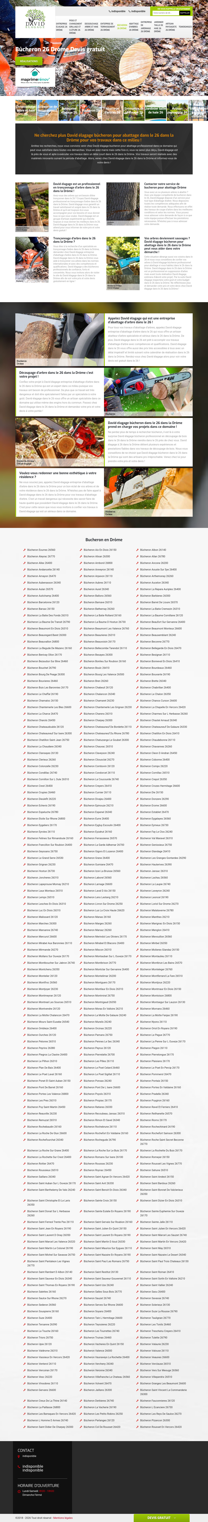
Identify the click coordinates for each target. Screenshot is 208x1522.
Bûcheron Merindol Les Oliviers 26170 (105, 936)
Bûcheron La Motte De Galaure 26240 (105, 1015)
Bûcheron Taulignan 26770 (155, 1317)
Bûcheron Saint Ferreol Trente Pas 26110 (50, 1222)
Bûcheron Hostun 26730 (41, 871)
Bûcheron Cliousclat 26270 (99, 759)
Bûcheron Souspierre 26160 (43, 1311)
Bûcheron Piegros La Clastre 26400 (47, 1054)
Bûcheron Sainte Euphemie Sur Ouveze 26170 (162, 1213)
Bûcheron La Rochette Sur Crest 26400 (49, 1157)
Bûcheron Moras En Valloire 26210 (103, 1008)
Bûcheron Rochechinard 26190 (157, 1126)
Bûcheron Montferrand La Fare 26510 (161, 975)
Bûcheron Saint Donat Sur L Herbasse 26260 (48, 1213)
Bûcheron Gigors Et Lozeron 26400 (103, 851)
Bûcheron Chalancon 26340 (99, 694)
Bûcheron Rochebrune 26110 (100, 1126)
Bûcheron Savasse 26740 (154, 1298)
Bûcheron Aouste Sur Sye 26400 (158, 569)
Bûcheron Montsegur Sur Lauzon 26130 (162, 1002)
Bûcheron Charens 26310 (98, 713)
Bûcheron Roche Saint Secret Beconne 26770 (162, 1141)
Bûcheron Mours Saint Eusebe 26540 (48, 1021)
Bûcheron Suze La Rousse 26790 (158, 1311)
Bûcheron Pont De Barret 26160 (45, 1087)
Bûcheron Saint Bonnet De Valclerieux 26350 (161, 1192)
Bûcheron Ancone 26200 (154, 563)
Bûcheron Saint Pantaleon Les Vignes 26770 (48, 1263)
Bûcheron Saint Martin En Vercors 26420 (163, 1241)
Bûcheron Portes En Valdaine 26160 (160, 1087)
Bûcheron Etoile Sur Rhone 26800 (46, 818)
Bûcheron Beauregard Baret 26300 (46, 635)
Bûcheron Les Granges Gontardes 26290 (163, 857)
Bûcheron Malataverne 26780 (157, 910)
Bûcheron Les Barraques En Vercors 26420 (51, 1413)
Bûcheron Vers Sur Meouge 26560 (159, 1370)
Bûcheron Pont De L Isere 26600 (102, 1087)
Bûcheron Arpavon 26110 (98, 576)
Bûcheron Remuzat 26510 (42, 1120)
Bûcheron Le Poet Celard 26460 (101, 1067)
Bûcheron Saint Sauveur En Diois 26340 (49, 1278)
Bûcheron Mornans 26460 (155, 1008)
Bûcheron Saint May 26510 (155, 1248)
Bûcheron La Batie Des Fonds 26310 (47, 615)
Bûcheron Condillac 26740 (42, 772)
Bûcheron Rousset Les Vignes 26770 (161, 1163)
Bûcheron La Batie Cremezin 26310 (160, 608)
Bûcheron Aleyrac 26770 (41, 556)
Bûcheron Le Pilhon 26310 (42, 1061)
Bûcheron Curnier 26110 (97, 792)
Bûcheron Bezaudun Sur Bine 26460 (47, 661)
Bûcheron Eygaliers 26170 (42, 825)
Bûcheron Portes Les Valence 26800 (47, 1093)
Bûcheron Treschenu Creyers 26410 (160, 1331)
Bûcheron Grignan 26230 (41, 864)
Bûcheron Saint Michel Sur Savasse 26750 (51, 1254)
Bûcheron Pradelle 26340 (154, 1093)
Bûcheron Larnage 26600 (98, 884)
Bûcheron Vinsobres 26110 (42, 1383)
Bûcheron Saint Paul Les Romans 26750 (106, 1261)
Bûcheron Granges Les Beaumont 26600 (163, 1383)
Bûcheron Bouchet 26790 (41, 667)
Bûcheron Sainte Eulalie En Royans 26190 (107, 1211)
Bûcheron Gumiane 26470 (98, 864)
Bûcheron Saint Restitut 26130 (101, 1272)
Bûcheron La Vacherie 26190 (100, 1407)
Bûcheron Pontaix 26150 (154, 1080)
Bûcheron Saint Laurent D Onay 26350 (48, 1235)
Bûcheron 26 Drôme (122, 27)
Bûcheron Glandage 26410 (155, 851)
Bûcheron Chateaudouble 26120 (45, 726)
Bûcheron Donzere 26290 (154, 798)
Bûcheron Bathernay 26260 (99, 608)
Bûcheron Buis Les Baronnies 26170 (47, 687)
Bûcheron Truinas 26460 (97, 1337)
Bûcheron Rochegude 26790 (100, 1139)
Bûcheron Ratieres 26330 (98, 1107)
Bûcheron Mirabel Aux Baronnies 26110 (49, 943)
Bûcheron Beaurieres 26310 (99, 635)
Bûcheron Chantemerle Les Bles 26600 (49, 707)
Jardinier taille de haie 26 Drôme (158, 27)
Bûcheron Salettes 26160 (41, 1291)
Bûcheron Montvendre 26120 (43, 1008)
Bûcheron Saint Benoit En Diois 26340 (105, 1189)
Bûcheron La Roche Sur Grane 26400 (48, 1150)
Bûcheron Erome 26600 (153, 805)
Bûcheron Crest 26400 (40, 785)
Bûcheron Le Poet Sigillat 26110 (102, 1074)
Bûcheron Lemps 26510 (40, 897)
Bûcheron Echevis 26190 (41, 805)
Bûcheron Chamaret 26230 (99, 700)
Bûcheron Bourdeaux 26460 (156, 667)
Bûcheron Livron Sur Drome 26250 (103, 903)
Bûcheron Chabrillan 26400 (155, 687)
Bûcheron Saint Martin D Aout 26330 (104, 1241)
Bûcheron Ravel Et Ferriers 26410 (159, 1107)
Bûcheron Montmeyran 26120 (44, 995)
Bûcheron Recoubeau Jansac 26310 (104, 1113)
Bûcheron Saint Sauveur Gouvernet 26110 (107, 1278)
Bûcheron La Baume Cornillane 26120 (161, 615)
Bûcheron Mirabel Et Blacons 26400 (104, 943)
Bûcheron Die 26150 (151, 792)
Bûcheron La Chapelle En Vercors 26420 (163, 707)
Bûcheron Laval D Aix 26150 (100, 890)
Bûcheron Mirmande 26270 (42, 949)
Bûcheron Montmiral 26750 (99, 995)
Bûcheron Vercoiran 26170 (42, 1370)
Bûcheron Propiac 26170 (98, 1100)
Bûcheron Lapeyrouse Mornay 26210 (48, 884)
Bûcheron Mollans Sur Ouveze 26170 (48, 956)
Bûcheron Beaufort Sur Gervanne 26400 (162, 622)
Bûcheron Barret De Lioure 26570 (159, 602)
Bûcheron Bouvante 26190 (155, 674)
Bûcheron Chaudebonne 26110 (157, 739)
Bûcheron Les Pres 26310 (41, 1100)
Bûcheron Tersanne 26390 (42, 1324)
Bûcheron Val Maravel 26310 (156, 838)
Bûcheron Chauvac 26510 (98, 746)
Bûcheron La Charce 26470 (42, 713)
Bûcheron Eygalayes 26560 (155, 818)
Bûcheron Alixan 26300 (97, 556)
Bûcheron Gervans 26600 (41, 1390)
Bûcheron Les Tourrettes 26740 (101, 1331)
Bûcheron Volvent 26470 (98, 1383)
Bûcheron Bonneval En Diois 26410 (160, 661)
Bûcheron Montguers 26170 (99, 982)
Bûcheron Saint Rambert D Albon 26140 (49, 1272)
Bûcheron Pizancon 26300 (155, 1420)
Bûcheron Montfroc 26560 (42, 982)
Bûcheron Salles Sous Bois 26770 (103, 1291)
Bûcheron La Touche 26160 (42, 1331)
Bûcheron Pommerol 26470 (155, 1074)
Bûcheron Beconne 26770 (154, 641)
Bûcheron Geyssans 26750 (42, 851)
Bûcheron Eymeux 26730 (154, 825)
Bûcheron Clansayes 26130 (42, 753)
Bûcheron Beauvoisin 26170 (99, 641)
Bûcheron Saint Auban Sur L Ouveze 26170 (51, 1183)
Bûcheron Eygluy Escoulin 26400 (102, 825)
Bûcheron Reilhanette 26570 (156, 1113)
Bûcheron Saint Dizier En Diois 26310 (161, 1200)
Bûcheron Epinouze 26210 (98, 805)
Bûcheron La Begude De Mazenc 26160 (49, 648)
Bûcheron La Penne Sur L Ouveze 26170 (162, 1041)
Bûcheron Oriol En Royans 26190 (158, 1028)
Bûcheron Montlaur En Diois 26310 (103, 989)
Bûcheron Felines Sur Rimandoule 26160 (50, 838)
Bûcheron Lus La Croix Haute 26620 (104, 910)
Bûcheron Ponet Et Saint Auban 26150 (48, 1080)
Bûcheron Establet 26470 (154, 812)
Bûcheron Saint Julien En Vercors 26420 (163, 1228)
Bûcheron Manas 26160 (97, 916)
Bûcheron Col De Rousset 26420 (102, 1426)
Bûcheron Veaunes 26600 (154, 1357)
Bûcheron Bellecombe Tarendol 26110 (105, 648)
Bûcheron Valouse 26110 (154, 1350)
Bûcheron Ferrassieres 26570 (100, 838)
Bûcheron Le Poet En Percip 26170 (159, 1067)
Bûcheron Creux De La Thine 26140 (47, 1400)
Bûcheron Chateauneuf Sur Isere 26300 (49, 733)
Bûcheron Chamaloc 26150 (42, 700)
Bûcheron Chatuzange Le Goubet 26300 (106, 739)
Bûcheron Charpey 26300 (98, 720)
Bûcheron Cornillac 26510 (154, 772)
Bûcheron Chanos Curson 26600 (158, 700)
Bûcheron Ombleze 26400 (42, 1028)
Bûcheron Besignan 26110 (155, 654)
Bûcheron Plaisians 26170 (155, 1061)
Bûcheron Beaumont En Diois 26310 (47, 628)
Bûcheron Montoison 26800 (156, 995)
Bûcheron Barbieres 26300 (155, 595)
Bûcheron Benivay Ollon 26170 (44, 654)
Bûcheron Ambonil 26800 (98, 563)
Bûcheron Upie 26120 (39, 1344)
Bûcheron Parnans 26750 (98, 1034)
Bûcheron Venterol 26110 (41, 1363)
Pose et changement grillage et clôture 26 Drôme (75, 26)
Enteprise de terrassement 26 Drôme (107, 27)
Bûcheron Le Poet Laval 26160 (44, 1074)
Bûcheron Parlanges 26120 (99, 1420)
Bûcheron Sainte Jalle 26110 (156, 1222)
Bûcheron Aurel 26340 (96, 589)
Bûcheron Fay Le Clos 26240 (156, 831)
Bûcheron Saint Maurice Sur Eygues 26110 (108, 1248)
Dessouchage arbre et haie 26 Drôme (91, 27)
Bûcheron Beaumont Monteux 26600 (161, 628)
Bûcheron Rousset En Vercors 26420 (161, 1426)
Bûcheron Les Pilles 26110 (99, 1061)
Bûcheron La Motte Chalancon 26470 (48, 1015)
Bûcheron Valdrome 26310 (42, 1350)
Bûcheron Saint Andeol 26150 (157, 1176)
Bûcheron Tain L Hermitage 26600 (103, 1317)
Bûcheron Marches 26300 (41, 923)
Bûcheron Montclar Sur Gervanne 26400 (106, 969)
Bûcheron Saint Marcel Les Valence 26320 (51, 1241)
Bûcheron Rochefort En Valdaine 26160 (106, 1133)
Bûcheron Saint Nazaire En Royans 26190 (107, 1254)
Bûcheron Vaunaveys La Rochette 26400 (106, 1357)
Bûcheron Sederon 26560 (41, 1304)
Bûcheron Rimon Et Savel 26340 (102, 1120)
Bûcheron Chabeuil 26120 (98, 687)
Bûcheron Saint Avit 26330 (99, 1183)
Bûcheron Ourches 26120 (41, 1034)
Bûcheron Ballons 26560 (97, 595)
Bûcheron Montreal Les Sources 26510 (49, 1002)
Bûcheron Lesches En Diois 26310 (46, 903)
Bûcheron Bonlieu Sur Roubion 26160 (105, 661)
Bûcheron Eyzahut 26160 (98, 831)
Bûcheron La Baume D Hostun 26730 (105, 622)
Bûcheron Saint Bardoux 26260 (157, 1183)
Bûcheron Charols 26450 (41, 720)
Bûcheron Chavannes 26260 (156, 746)
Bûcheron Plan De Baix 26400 (44, 1067)
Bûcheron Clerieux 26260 (41, 759)
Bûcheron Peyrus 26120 (97, 1048)
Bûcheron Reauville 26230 (42, 1113)
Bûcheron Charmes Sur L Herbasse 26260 (164, 713)
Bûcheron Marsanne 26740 (42, 930)
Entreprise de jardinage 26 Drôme (146, 27)
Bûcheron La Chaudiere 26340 (44, 746)
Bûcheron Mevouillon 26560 (156, 936)
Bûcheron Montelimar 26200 (100, 975)
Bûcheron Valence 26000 (98, 1350)
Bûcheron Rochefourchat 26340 (45, 1139)
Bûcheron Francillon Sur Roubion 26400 (49, 844)
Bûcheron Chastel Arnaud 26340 (158, 720)
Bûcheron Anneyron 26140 (99, 569)
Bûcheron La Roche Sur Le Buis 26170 (105, 1150)
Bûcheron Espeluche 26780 (42, 812)
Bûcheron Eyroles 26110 (41, 831)
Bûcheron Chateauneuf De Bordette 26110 (107, 726)
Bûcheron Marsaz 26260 (98, 930)
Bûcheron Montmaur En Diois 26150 (160, 989)
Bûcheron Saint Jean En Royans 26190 (49, 1228)
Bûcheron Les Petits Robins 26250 (103, 1413)
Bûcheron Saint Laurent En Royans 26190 (107, 1235)
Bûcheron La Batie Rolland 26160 (102, 615)
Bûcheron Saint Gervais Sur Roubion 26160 (108, 1222)
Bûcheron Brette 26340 (153, 681)
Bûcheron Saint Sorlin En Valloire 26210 (162, 1278)
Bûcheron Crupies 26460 (41, 792)
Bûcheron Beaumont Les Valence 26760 (106, 628)
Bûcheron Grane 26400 (97, 857)
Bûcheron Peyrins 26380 (41, 1048)
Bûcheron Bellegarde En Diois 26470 (160, 648)
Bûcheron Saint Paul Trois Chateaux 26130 (164, 1261)
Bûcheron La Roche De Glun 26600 (47, 1133)
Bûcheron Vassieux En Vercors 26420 (48, 1357)
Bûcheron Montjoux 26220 (155, 982)
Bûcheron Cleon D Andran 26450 (158, 753)
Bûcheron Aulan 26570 (40, 589)
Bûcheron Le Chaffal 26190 (42, 694)
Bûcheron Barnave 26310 (98, 602)
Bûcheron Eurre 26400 (96, 818)
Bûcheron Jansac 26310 (154, 871)
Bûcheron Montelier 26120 (42, 975)
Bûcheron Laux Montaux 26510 (45, 890)
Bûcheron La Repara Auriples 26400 (160, 589)
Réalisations (29, 61)
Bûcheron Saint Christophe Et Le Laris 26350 (48, 1202)
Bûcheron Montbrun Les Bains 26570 (161, 962)
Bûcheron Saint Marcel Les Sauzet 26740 (163, 1235)
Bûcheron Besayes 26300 (98, 654)
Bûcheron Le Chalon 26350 (155, 694)
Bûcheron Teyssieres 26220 (99, 1324)
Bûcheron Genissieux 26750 (156, 844)
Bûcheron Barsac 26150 (40, 608)
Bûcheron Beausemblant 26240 (158, 635)
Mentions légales (63, 1517)
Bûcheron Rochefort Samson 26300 (160, 1133)
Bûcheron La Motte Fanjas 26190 (159, 1015)
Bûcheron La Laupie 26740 (155, 884)
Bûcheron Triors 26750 (40, 1337)
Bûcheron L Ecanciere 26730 (156, 1407)
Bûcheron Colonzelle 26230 (42, 766)
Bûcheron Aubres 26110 (97, 582)
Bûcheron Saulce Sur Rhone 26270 (46, 1298)
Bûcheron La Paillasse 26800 (43, 1407)
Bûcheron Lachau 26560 (154, 877)
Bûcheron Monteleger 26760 (156, 969)
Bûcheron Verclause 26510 (155, 1363)
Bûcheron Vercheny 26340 (98, 1363)
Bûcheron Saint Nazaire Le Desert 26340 (163, 1254)
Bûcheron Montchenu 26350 (43, 969)
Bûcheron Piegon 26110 (153, 1048)
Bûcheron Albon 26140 (153, 549)
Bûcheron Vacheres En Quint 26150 (104, 1344)
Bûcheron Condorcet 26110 (99, 772)
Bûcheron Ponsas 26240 (98, 1080)
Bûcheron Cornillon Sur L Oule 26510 (48, 779)
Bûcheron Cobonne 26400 (155, 759)
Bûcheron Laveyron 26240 (155, 890)
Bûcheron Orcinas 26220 (98, 1028)
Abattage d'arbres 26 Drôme (134, 27)
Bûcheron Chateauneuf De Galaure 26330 (163, 726)
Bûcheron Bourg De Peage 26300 (46, 674)
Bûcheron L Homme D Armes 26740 (47, 1420)
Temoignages (185, 27)
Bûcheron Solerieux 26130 (155, 1304)
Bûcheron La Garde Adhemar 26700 (104, 844)
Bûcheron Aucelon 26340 (154, 582)
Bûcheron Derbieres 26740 (99, 1400)
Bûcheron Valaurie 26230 (154, 1344)
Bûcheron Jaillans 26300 (98, 1390)
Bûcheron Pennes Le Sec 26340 (102, 1041)
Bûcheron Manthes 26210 (154, 916)
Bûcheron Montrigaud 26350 (100, 1002)
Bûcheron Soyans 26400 (97, 1311)
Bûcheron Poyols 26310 (97, 1093)
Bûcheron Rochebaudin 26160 (44, 1126)
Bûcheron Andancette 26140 (43, 569)
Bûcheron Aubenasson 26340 (44, 582)
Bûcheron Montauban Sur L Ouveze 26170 (107, 956)
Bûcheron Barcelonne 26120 (43, 602)
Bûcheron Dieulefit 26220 (41, 798)
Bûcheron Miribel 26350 (153, 943)
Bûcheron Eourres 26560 (41, 549)
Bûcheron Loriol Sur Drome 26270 (159, 903)
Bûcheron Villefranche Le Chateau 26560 (107, 1376)
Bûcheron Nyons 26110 (153, 1021)
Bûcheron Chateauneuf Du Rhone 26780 (106, 733)
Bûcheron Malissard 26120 (42, 916)
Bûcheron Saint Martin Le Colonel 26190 (50, 1248)
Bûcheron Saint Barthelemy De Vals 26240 (51, 1189)
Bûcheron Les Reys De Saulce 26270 (161, 1413)
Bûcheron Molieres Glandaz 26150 (159, 949)
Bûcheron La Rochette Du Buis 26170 (161, 1150)
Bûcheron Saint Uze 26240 (99, 1285)
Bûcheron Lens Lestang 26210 (101, 897)
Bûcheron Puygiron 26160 (154, 1100)
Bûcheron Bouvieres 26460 (42, 681)
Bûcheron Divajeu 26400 (97, 798)
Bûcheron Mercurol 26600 (42, 936)
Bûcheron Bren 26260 (96, 681)
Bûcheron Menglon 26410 (154, 930)
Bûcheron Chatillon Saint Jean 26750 (48, 739)
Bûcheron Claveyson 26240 (99, 753)
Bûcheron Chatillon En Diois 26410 (159, 733)
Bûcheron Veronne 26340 (98, 1370)
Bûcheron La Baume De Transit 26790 (48, 622)
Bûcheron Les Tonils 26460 (155, 1324)
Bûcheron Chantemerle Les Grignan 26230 (108, 707)
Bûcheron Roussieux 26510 (42, 1170)
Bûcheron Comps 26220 (154, 766)
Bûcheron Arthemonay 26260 (156, 576)
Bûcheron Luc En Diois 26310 (44, 910)
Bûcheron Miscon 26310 (97, 949)
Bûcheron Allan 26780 (152, 556)
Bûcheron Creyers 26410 (98, 785)
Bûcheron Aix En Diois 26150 (100, 549)
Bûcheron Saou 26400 (152, 1291)
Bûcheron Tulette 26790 (153, 1337)
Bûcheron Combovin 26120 (99, 766)
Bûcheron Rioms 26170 (153, 1120)
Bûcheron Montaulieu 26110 (156, 956)
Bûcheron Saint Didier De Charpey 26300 (50, 1426)
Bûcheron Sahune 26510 (154, 1170)
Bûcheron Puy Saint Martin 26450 (46, 1107)
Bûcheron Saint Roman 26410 (157, 1272)
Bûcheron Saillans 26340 (41, 1176)
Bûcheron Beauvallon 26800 (43, 641)
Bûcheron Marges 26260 (98, 923)
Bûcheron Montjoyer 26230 (42, 989)
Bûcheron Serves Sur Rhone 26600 (103, 1304)
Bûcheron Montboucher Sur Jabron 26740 (51, 962)
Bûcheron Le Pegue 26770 (155, 1034)
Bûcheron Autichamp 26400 (43, 595)
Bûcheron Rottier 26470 (40, 1163)
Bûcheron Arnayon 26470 (41, 576)
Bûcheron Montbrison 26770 (100, 962)
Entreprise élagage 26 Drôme (61, 27)
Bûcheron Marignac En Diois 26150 (160, 923)
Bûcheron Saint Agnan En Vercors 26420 (107, 1176)
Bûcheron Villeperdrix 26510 (156, 1376)
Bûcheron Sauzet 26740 (97, 1298)
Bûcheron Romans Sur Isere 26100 (103, 1157)
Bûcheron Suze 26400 (39, 1317)
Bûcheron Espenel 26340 (98, 812)
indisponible (117, 11)
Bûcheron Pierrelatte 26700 (99, 1054)
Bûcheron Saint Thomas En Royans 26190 (51, 1285)
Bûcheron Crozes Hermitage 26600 (160, 785)
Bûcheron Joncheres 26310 (42, 877)
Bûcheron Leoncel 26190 (154, 897)
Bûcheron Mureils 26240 (97, 1021)
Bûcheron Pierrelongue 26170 (157, 1054)
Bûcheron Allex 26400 (39, 563)
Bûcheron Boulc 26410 (96, 667)
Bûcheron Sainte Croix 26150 (100, 1200)
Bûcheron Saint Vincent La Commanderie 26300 (163, 1392)
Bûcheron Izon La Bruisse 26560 (102, 871)
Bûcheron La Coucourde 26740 (101, 779)
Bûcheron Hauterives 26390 (156, 864)
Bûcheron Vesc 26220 (39, 1376)
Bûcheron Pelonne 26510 (41, 1041)
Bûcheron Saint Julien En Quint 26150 (105, 1228)
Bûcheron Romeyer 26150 (154, 1157)
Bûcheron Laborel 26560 (98, 877)
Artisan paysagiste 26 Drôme (171, 27)
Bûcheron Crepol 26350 (153, 779)
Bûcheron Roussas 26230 (98, 1163)
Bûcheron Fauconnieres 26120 (157, 1400)
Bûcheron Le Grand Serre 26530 (45, 857)
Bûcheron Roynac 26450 (97, 1170)
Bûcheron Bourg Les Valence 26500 (104, 674)
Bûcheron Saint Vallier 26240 (156, 1285)
